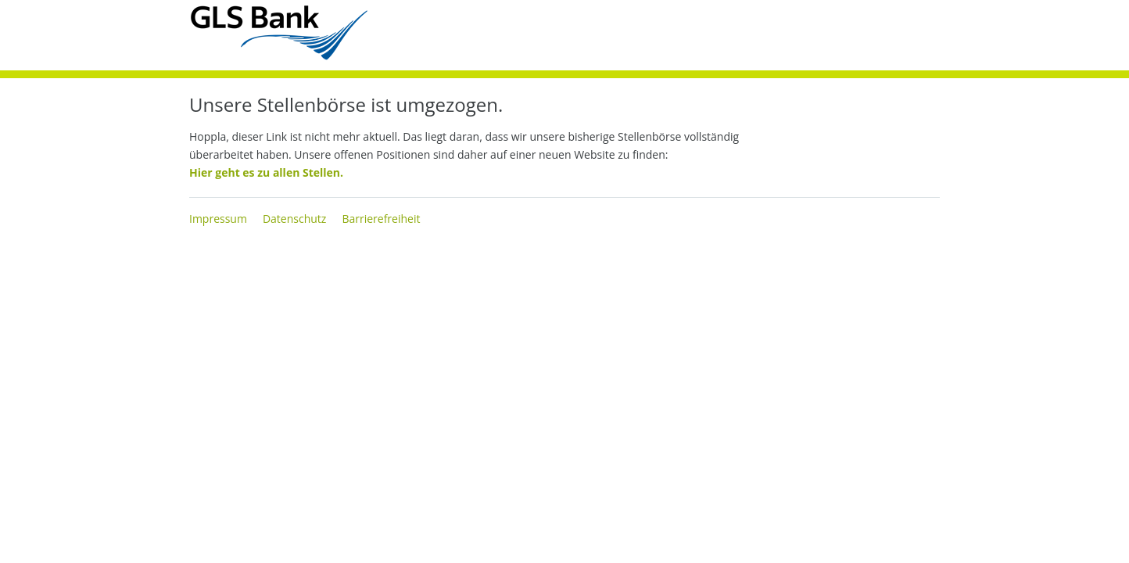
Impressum (218, 218)
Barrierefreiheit (381, 218)
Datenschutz (294, 218)
